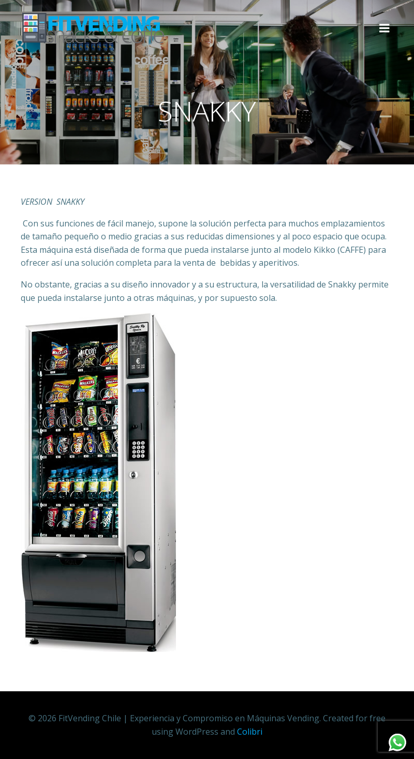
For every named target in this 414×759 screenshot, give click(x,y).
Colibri (249, 731)
